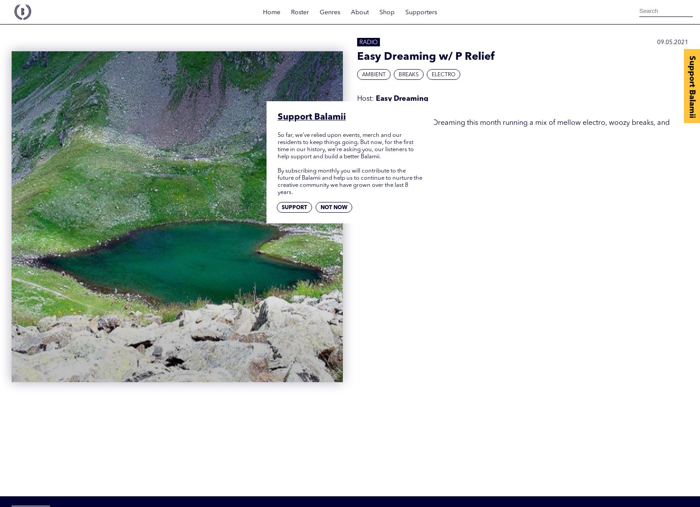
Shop (387, 12)
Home (271, 12)
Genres (330, 12)
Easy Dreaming (402, 99)
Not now (334, 207)
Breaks (409, 75)
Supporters (421, 12)
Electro (443, 75)
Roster (300, 12)
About (360, 12)
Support (294, 207)
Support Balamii (692, 87)
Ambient (374, 75)
